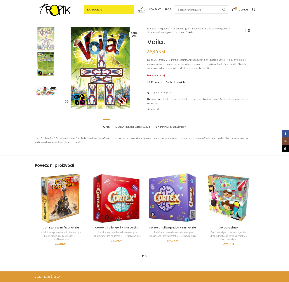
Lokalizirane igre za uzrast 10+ (60, 235)
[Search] (201, 9)
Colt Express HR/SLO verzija (61, 227)
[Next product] (252, 30)
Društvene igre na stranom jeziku (210, 28)
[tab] (106, 124)
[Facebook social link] (158, 109)
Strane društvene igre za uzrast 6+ (166, 32)
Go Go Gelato (228, 227)
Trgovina (165, 28)
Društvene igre (181, 28)
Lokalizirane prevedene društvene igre (60, 232)
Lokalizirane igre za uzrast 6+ (164, 235)
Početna (152, 28)
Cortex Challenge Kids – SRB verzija (172, 227)
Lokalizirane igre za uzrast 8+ (108, 235)
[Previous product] (245, 30)
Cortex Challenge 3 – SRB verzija (116, 227)
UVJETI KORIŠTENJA (47, 276)
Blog (168, 9)
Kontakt (155, 9)
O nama (141, 9)
